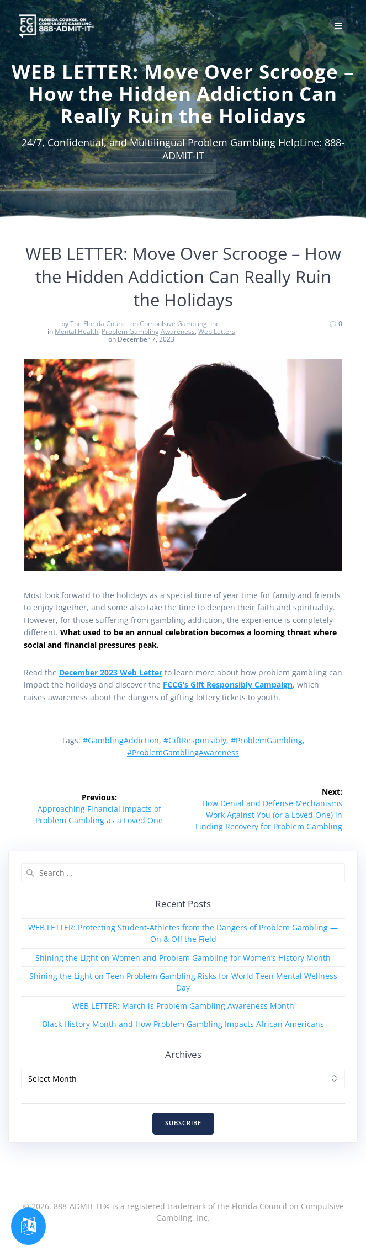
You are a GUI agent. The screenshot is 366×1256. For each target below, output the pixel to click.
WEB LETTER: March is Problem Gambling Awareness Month (183, 1005)
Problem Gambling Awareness (148, 331)
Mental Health (76, 331)
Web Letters (216, 331)
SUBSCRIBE (183, 1123)
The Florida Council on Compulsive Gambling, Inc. (145, 323)
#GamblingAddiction (121, 740)
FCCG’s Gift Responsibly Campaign (228, 684)
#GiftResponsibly (194, 740)
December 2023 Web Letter (110, 672)
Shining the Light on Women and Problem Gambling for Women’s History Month (183, 957)
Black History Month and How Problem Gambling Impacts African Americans (183, 1024)
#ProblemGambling (267, 740)
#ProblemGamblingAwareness (183, 752)
